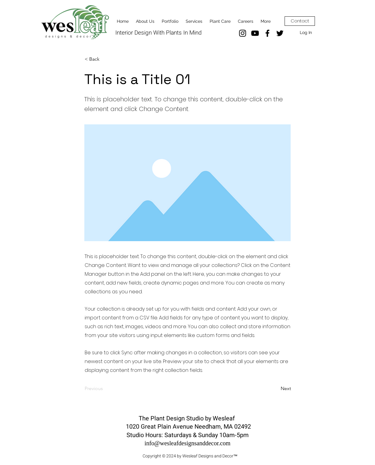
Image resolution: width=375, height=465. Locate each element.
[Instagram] (242, 33)
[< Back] (105, 59)
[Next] (276, 389)
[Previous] (105, 389)
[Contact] (300, 21)
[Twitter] (280, 33)
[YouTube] (255, 33)
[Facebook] (267, 33)
